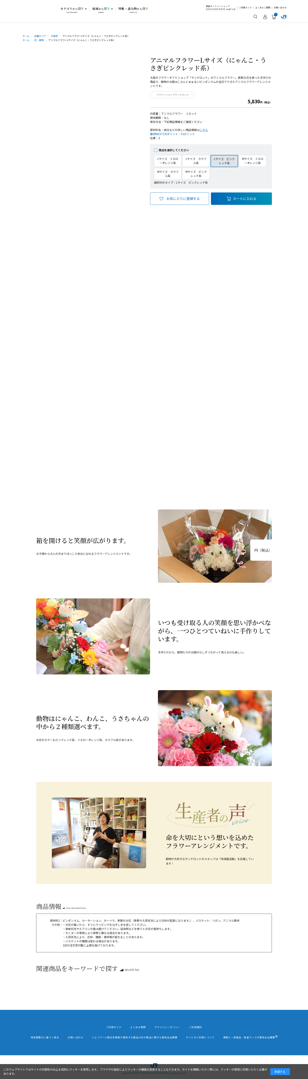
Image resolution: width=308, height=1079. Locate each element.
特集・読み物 (133, 10)
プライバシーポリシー (167, 1027)
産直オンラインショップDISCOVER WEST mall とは (221, 8)
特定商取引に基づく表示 (45, 1037)
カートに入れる (244, 198)
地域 (101, 10)
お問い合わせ (280, 7)
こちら (204, 130)
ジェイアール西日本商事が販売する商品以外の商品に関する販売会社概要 (134, 1037)
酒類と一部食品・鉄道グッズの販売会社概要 (249, 1037)
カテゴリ (72, 10)
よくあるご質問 (262, 7)
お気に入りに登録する (183, 198)
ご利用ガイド (245, 7)
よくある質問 (138, 1027)
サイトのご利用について (200, 1037)
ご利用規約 (195, 1027)
